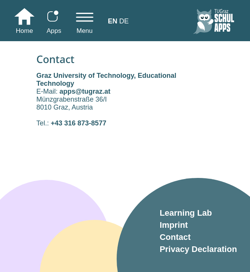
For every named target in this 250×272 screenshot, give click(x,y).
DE (124, 21)
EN (112, 21)
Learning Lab (185, 213)
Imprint (173, 225)
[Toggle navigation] (84, 23)
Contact (175, 237)
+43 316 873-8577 (78, 123)
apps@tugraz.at (85, 91)
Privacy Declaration (198, 249)
